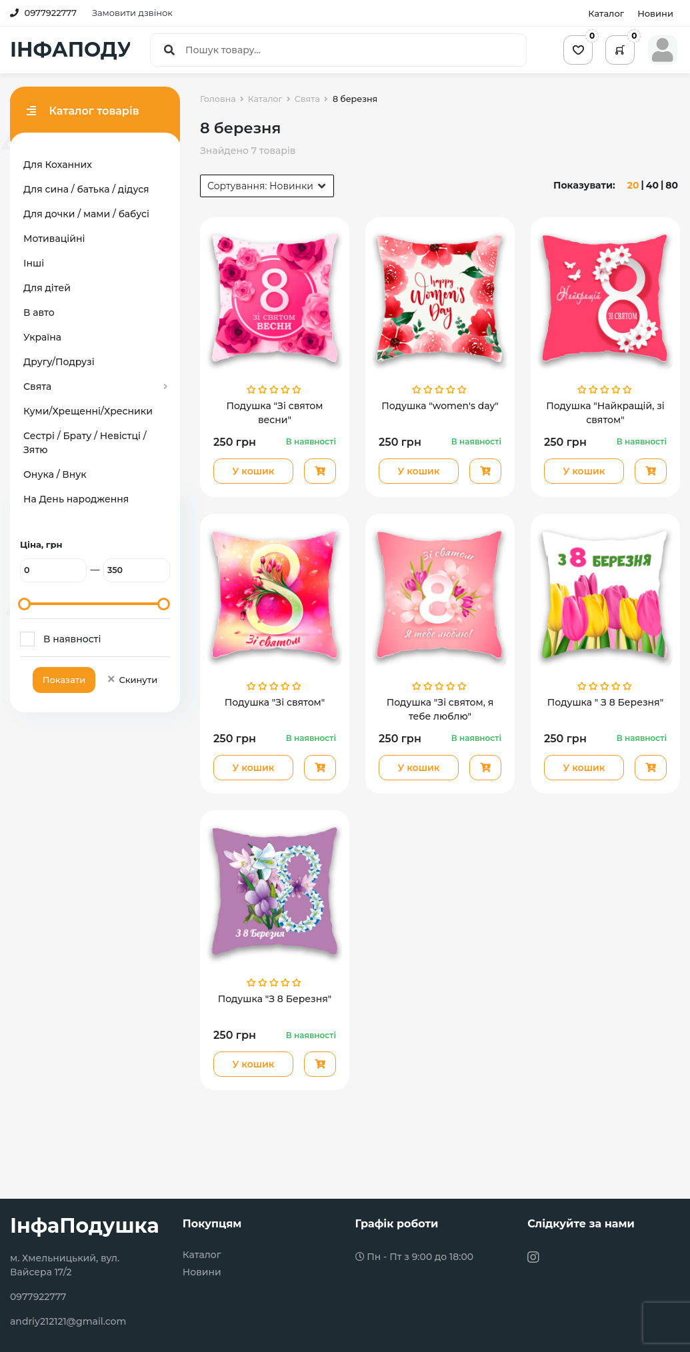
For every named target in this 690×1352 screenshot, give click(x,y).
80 (671, 185)
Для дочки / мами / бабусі (86, 214)
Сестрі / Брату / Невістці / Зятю (85, 443)
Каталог (606, 13)
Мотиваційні (54, 239)
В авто (39, 313)
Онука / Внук (55, 474)
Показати (64, 679)
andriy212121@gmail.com (68, 1321)
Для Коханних (57, 165)
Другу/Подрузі (59, 362)
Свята (37, 386)
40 (652, 185)
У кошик (253, 471)
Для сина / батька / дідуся (86, 189)
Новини (655, 13)
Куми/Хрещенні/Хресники (88, 411)
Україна (42, 337)
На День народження (76, 499)
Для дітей (47, 288)
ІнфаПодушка (84, 1225)
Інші (33, 263)
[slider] (24, 604)
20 (633, 185)
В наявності (72, 639)
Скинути (131, 679)
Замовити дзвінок (132, 12)
